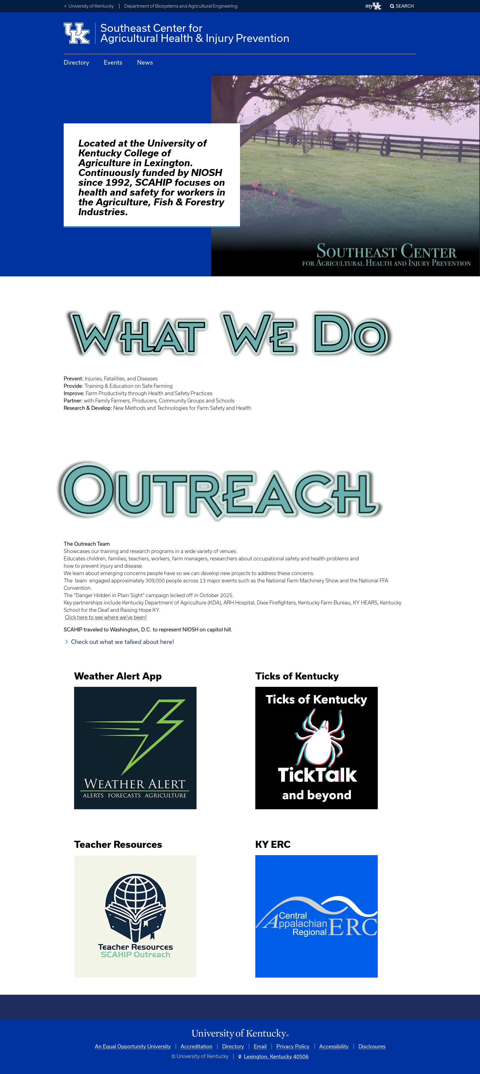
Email (260, 1046)
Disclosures (371, 1046)
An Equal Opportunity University (133, 1046)
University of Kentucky (91, 6)
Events (113, 62)
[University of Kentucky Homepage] (240, 1034)
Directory (76, 62)
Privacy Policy (292, 1046)
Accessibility (334, 1046)
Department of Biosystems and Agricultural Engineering (181, 6)
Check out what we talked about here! (122, 641)
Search (405, 6)
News (145, 62)
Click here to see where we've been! (106, 617)
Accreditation (196, 1046)
